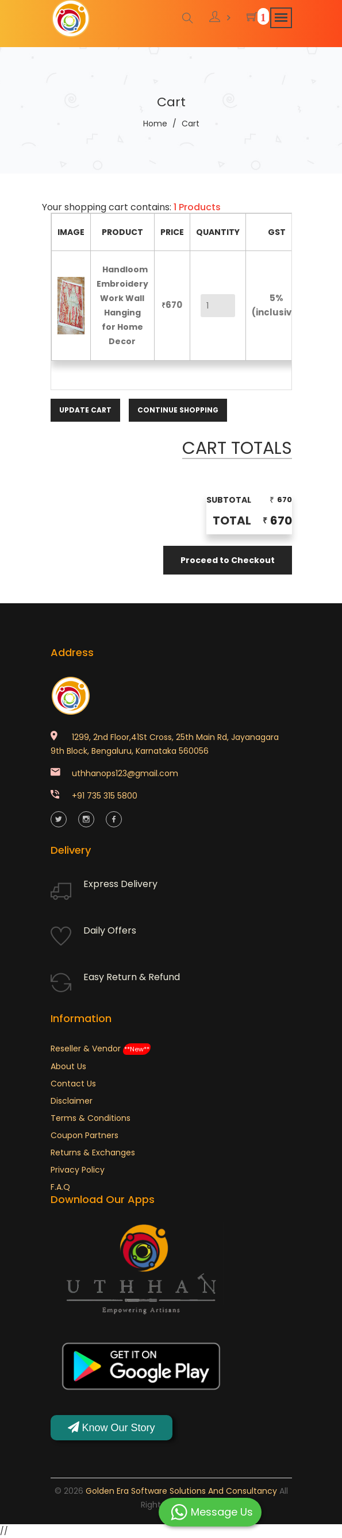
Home (155, 123)
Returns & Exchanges (93, 1152)
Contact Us (73, 1083)
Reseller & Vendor (101, 1048)
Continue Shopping (177, 410)
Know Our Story (111, 1427)
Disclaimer (72, 1101)
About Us (68, 1066)
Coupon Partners (84, 1135)
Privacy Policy (78, 1169)
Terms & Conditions (90, 1118)
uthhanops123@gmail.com (125, 773)
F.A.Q (60, 1187)
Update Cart (85, 410)
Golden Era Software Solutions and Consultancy (181, 1491)
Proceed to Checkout (227, 560)
